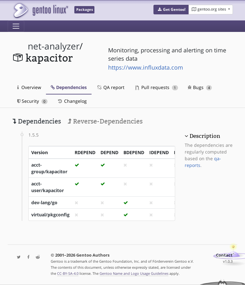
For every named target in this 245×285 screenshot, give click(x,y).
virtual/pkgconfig (50, 215)
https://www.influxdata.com (145, 67)
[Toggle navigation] (16, 26)
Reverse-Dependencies (105, 121)
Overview (29, 87)
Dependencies (69, 87)
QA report (110, 87)
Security (32, 101)
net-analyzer (53, 46)
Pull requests (156, 87)
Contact (224, 255)
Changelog (72, 101)
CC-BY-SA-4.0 (67, 273)
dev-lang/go (44, 202)
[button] (171, 9)
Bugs (200, 87)
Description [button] (204, 136)
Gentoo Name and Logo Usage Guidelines (134, 273)
